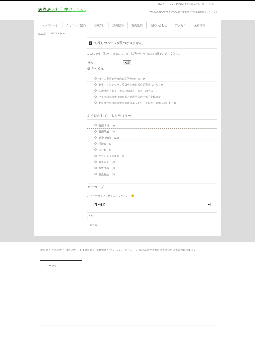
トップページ (50, 25)
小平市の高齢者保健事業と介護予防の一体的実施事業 (130, 96)
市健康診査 (85, 249)
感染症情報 (105, 137)
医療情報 (199, 25)
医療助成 (104, 131)
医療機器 (104, 168)
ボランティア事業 (109, 155)
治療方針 (99, 25)
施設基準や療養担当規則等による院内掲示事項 (166, 249)
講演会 (102, 143)
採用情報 (101, 249)
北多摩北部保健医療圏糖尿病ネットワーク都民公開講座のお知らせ (137, 103)
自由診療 (70, 249)
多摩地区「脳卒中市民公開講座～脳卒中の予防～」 (128, 90)
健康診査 (104, 162)
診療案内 (118, 25)
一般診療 (43, 249)
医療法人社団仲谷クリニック (61, 19)
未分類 (102, 149)
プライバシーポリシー (122, 249)
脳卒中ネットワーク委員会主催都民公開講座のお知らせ (131, 84)
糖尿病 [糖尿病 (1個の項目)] (93, 225)
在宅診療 (56, 249)
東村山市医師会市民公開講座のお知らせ (122, 78)
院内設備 (137, 25)
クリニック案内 (76, 25)
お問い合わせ (158, 25)
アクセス (180, 25)
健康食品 (104, 174)
